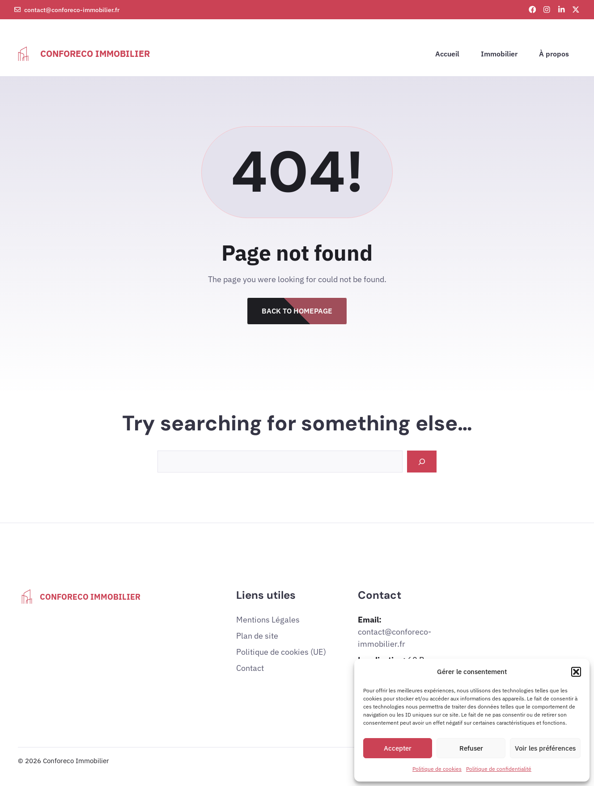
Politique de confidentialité (498, 768)
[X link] (576, 9)
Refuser (471, 748)
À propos (554, 53)
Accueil (447, 53)
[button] (576, 671)
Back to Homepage (297, 310)
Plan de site (257, 636)
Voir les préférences (545, 748)
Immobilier (499, 53)
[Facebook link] (532, 9)
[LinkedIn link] (561, 9)
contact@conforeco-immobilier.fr (71, 9)
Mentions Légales (268, 619)
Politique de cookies (437, 768)
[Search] (422, 461)
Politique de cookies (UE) (281, 652)
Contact (250, 668)
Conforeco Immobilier (95, 53)
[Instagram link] (547, 9)
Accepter (398, 748)
